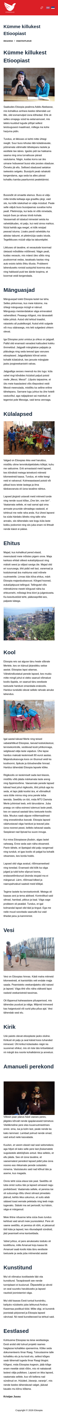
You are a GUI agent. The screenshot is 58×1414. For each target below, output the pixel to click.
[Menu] (41, 7)
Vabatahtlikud (24, 41)
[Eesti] (53, 8)
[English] (48, 8)
